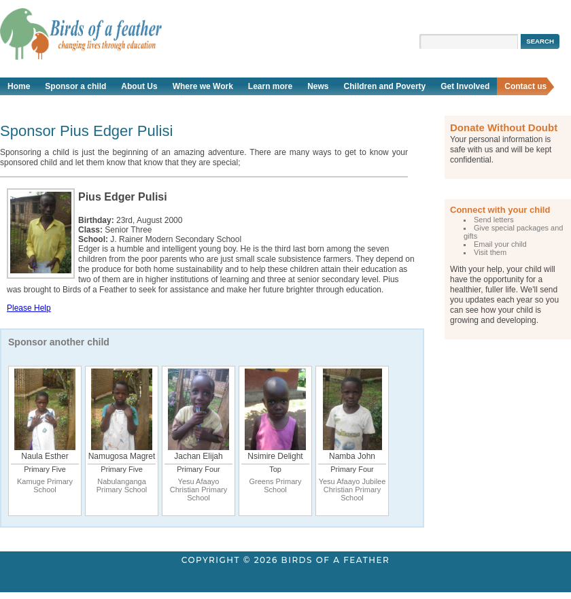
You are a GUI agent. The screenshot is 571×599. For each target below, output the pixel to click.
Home (18, 86)
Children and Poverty (385, 86)
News (317, 86)
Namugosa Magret (122, 456)
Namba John (352, 456)
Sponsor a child (75, 86)
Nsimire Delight (274, 456)
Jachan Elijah (198, 456)
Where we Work (203, 86)
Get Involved (464, 86)
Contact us (525, 86)
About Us (139, 86)
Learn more (270, 86)
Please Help (29, 308)
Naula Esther (44, 456)
